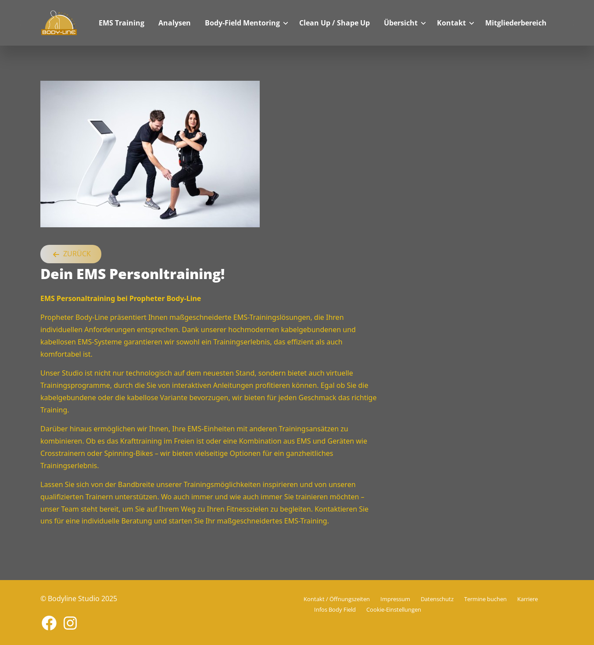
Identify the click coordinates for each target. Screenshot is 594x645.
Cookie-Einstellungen (393, 609)
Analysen (174, 23)
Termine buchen (485, 599)
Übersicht (401, 23)
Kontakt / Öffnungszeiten (337, 599)
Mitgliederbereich (516, 23)
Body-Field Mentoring (242, 23)
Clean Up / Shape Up (334, 23)
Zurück (71, 254)
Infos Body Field (335, 609)
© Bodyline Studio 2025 (78, 598)
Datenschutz (437, 599)
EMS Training (121, 23)
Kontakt (451, 23)
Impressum (395, 599)
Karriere (527, 599)
